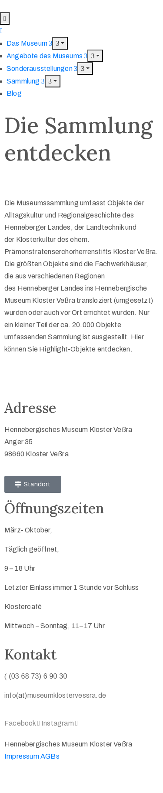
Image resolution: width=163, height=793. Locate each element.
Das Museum (29, 43)
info (10, 695)
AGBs (50, 756)
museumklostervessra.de (66, 695)
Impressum (21, 756)
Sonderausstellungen (42, 68)
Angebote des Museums (47, 56)
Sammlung (26, 81)
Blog (14, 93)
